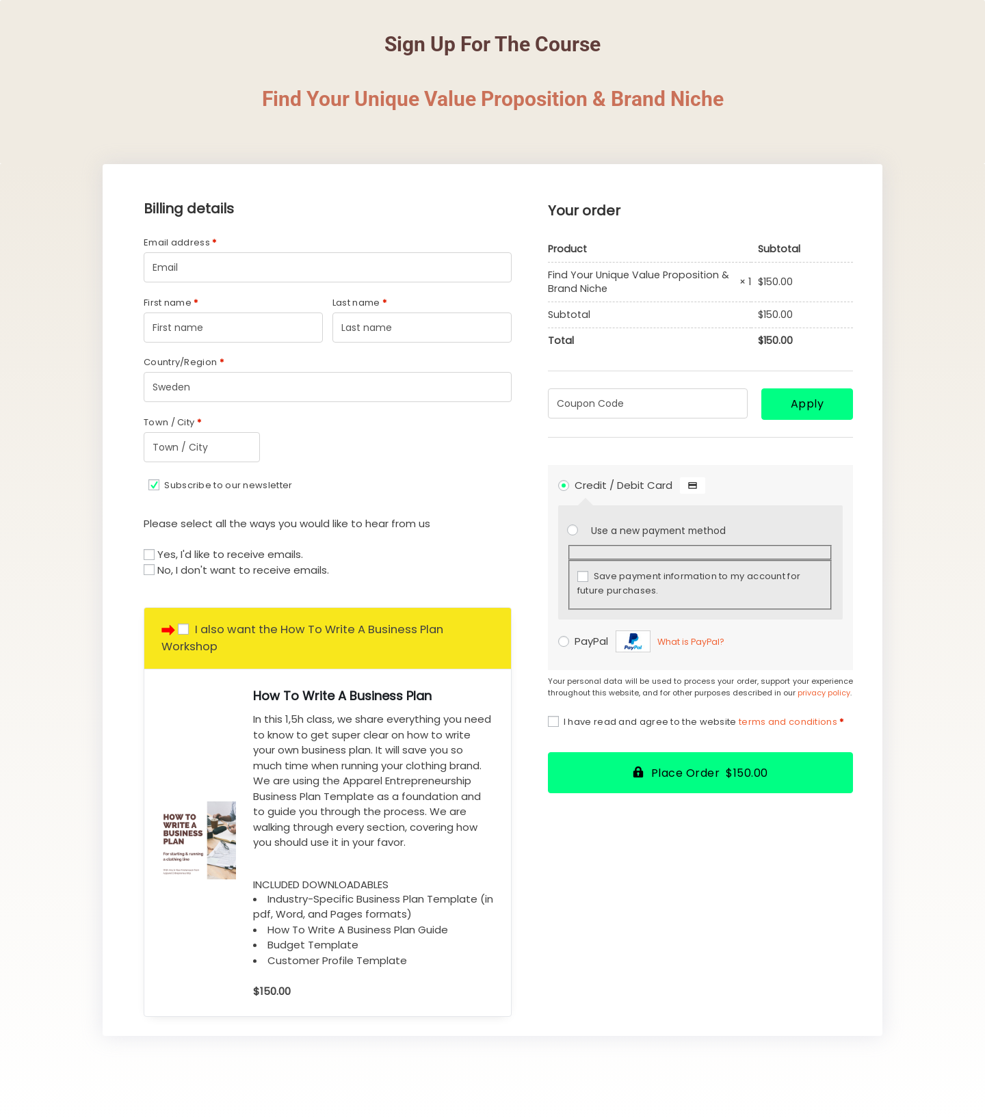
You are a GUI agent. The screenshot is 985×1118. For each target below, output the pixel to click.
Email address (180, 242)
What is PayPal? (690, 642)
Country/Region (184, 362)
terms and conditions (788, 721)
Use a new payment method (658, 530)
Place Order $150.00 (709, 773)
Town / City (172, 422)
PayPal (650, 641)
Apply (807, 404)
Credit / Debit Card (640, 485)
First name (171, 302)
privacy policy (824, 692)
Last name (359, 302)
